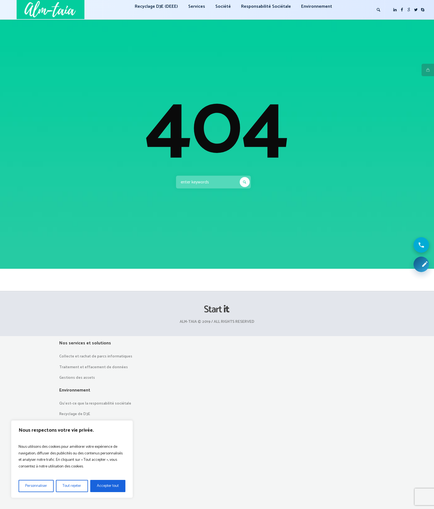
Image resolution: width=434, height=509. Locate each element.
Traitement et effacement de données (93, 367)
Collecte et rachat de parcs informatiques (95, 356)
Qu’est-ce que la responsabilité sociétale (95, 403)
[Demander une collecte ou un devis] (421, 264)
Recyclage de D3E (74, 414)
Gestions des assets (77, 378)
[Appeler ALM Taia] (421, 245)
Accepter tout (108, 486)
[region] (72, 459)
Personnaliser (36, 486)
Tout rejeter (72, 486)
